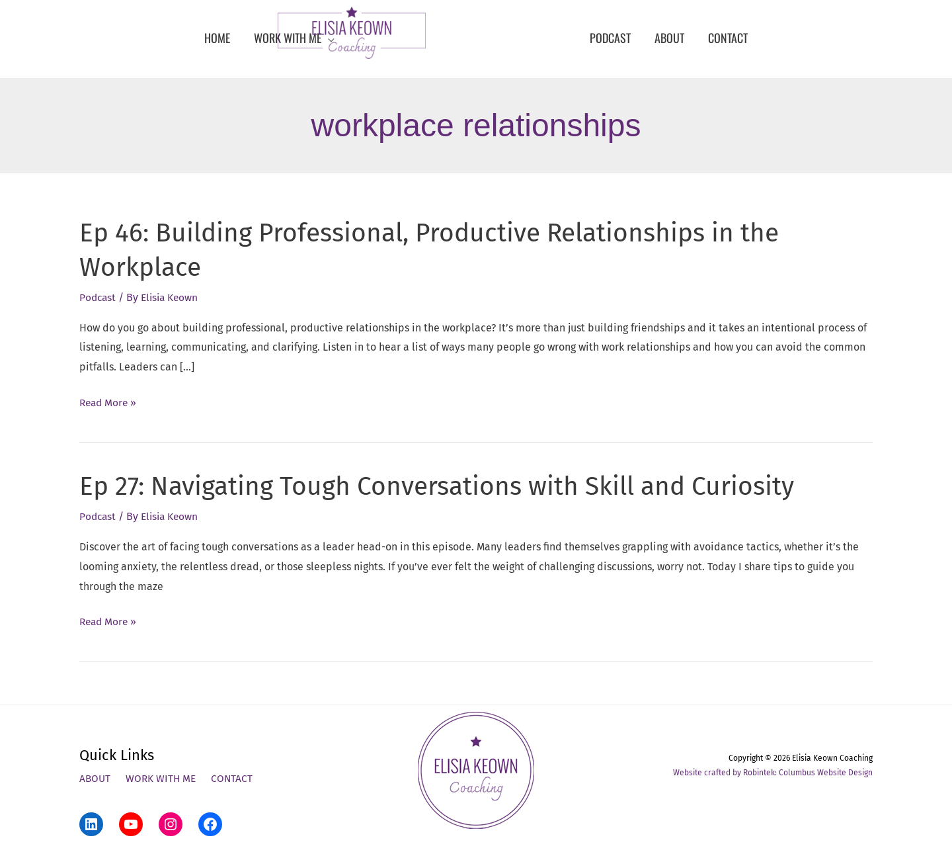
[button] (294, 38)
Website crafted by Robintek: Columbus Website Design (773, 772)
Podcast (98, 297)
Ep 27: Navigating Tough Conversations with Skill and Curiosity (447, 486)
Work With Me (163, 778)
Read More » (109, 402)
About (95, 778)
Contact (235, 778)
